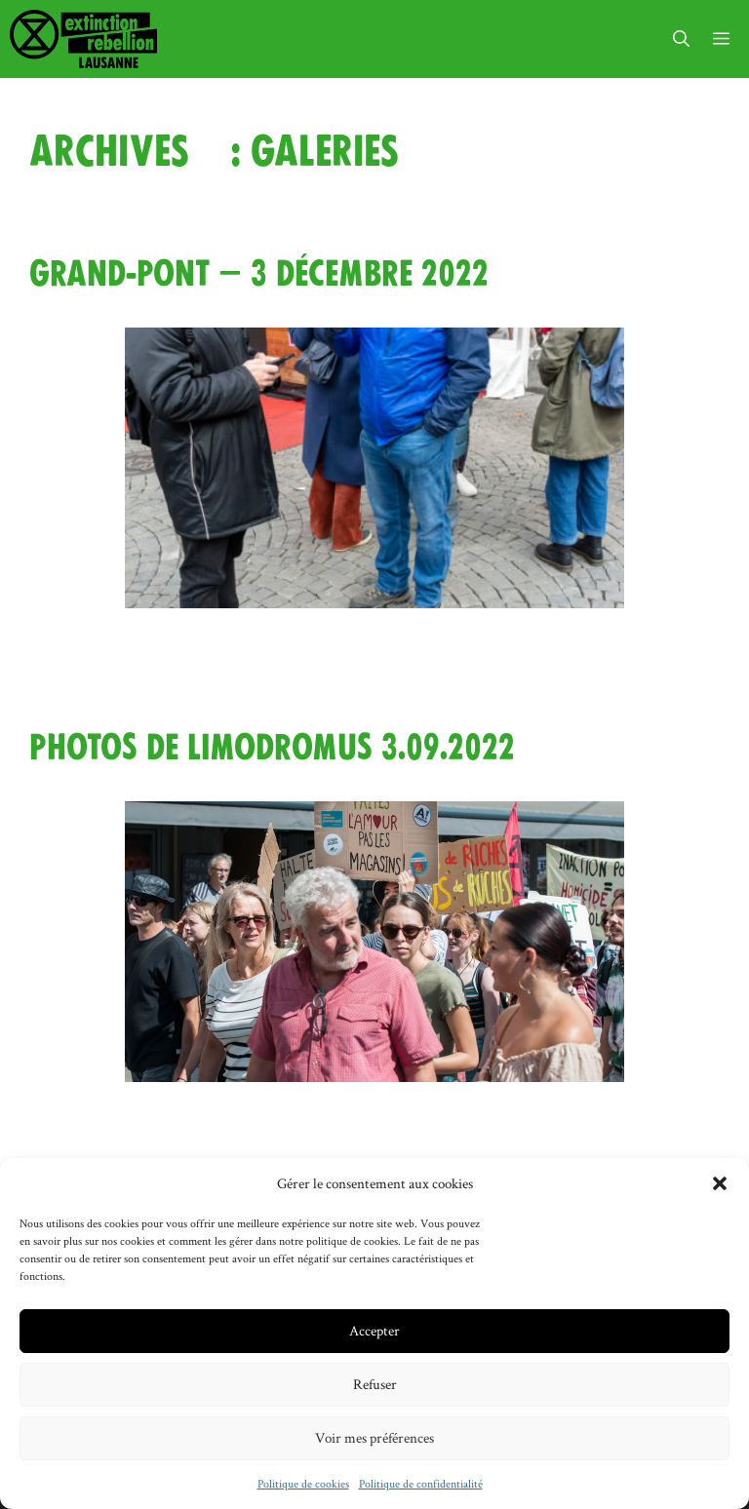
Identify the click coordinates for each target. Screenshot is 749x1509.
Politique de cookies (303, 1483)
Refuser (375, 1383)
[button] (719, 1183)
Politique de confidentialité (421, 1483)
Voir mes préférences (374, 1437)
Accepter (374, 1330)
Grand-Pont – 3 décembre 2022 (259, 273)
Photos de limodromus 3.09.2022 (272, 747)
